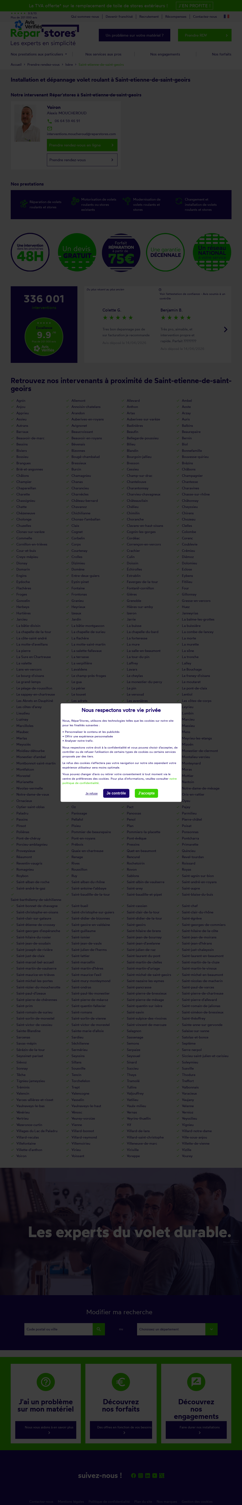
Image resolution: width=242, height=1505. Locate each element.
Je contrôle (116, 793)
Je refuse (91, 793)
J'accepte (146, 793)
